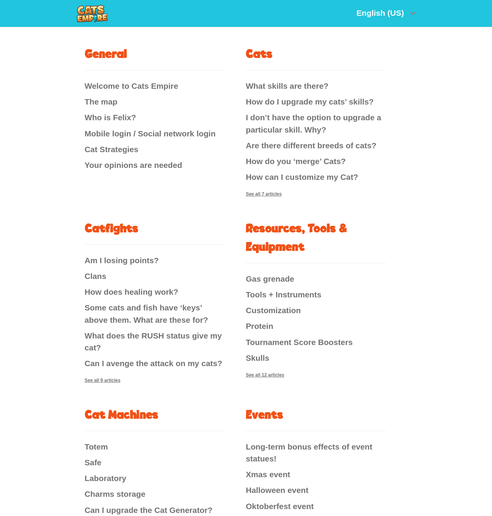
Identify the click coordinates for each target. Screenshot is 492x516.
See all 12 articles (265, 375)
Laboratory (105, 478)
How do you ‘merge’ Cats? (296, 161)
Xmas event (268, 474)
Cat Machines (121, 414)
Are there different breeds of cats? (311, 145)
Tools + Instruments (283, 294)
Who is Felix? (110, 117)
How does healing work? (131, 291)
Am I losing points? (122, 260)
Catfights (111, 228)
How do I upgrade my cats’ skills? (310, 101)
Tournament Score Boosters (299, 342)
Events (264, 414)
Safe (93, 462)
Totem (96, 446)
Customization (273, 310)
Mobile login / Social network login (150, 133)
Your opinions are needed (133, 165)
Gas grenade (270, 278)
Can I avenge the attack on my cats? (153, 363)
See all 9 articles (102, 380)
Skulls (257, 357)
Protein (259, 326)
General (105, 53)
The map (101, 101)
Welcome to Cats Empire (131, 85)
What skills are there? (287, 85)
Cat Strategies (111, 149)
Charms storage (115, 493)
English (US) (381, 12)
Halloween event (277, 490)
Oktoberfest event (280, 506)
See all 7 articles (263, 194)
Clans (95, 276)
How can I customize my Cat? (302, 177)
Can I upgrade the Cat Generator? (149, 510)
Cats (259, 53)
